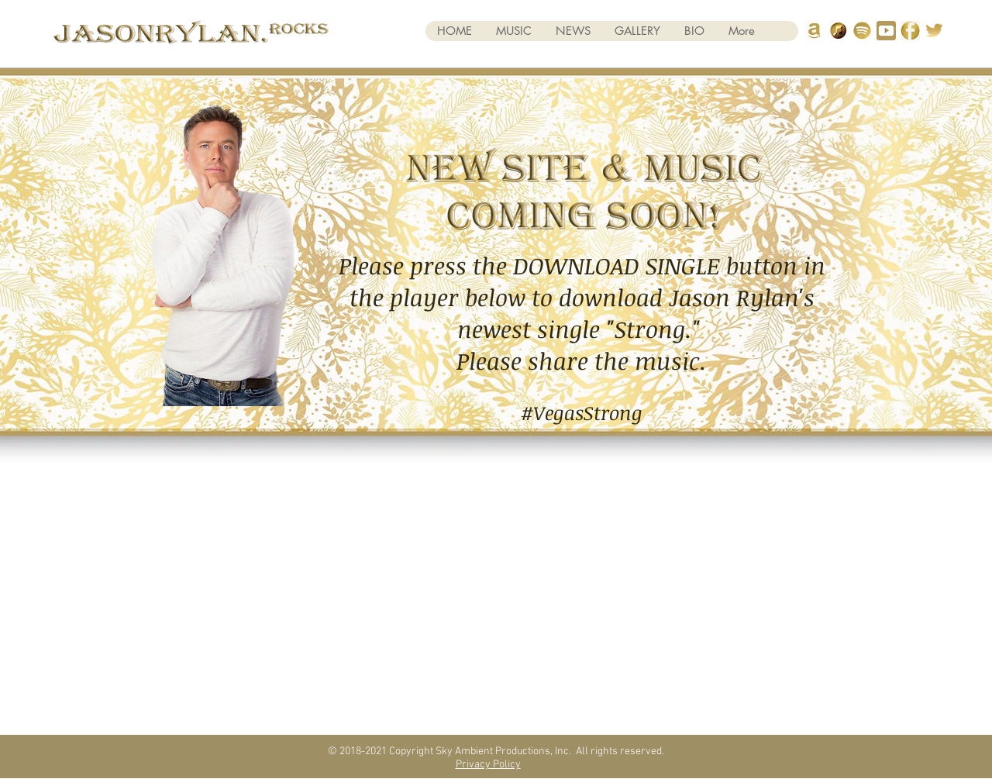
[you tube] (886, 30)
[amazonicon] (814, 30)
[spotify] (862, 30)
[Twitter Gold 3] (934, 30)
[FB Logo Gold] (910, 30)
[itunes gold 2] (838, 30)
